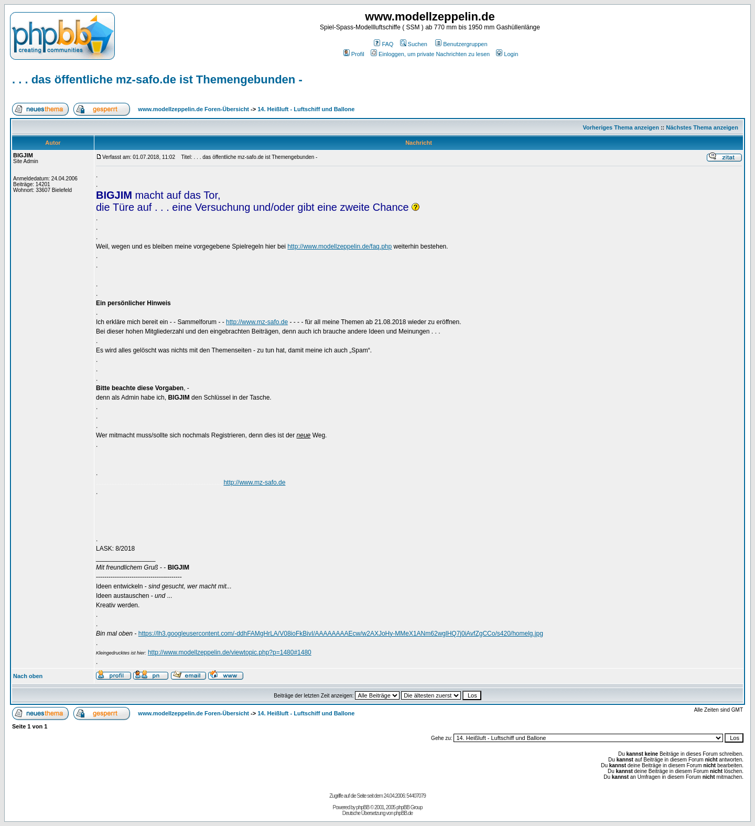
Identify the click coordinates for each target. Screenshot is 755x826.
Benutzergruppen (461, 44)
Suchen (413, 44)
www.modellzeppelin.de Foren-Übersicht (193, 109)
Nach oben (27, 676)
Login (507, 54)
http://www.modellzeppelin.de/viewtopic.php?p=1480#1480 (229, 652)
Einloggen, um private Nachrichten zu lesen (430, 54)
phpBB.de (403, 813)
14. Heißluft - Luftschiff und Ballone (305, 109)
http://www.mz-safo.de (257, 322)
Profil (353, 54)
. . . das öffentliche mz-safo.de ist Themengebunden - (157, 79)
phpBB (362, 807)
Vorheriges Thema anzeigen (621, 127)
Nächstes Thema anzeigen (702, 127)
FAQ (383, 44)
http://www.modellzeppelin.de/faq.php (339, 246)
